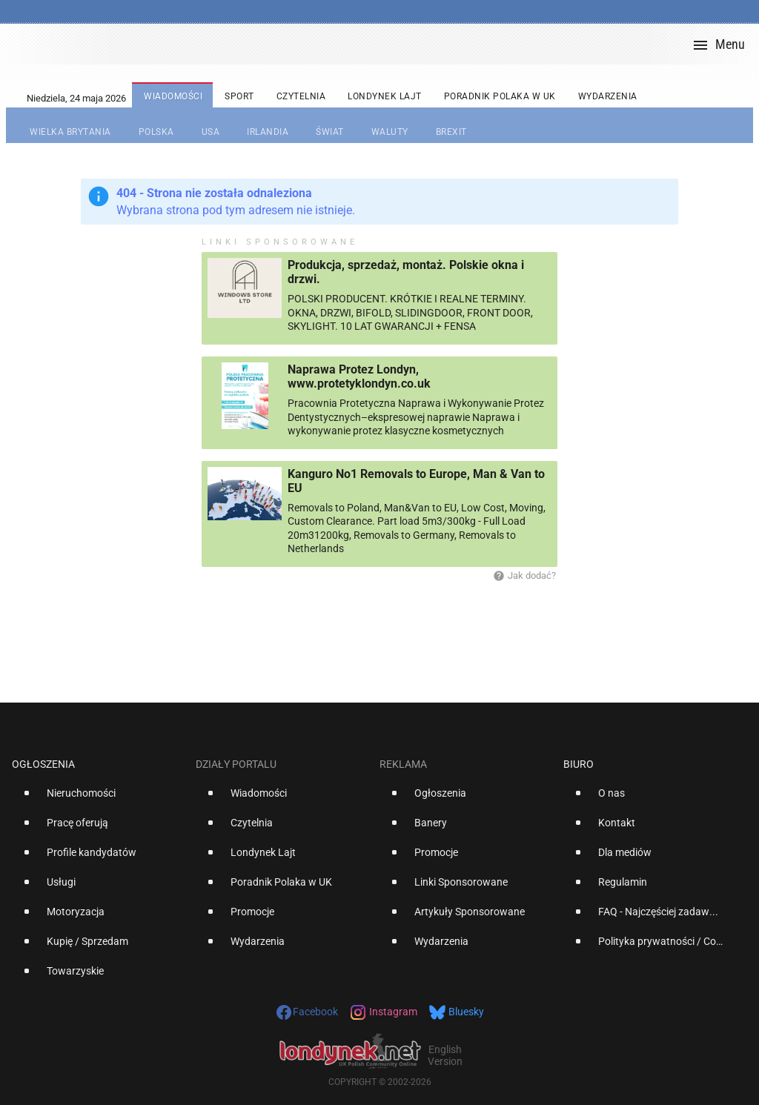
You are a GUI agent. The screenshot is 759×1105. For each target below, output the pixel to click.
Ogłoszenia (43, 764)
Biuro (578, 764)
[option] (98, 799)
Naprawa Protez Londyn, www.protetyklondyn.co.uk (359, 376)
